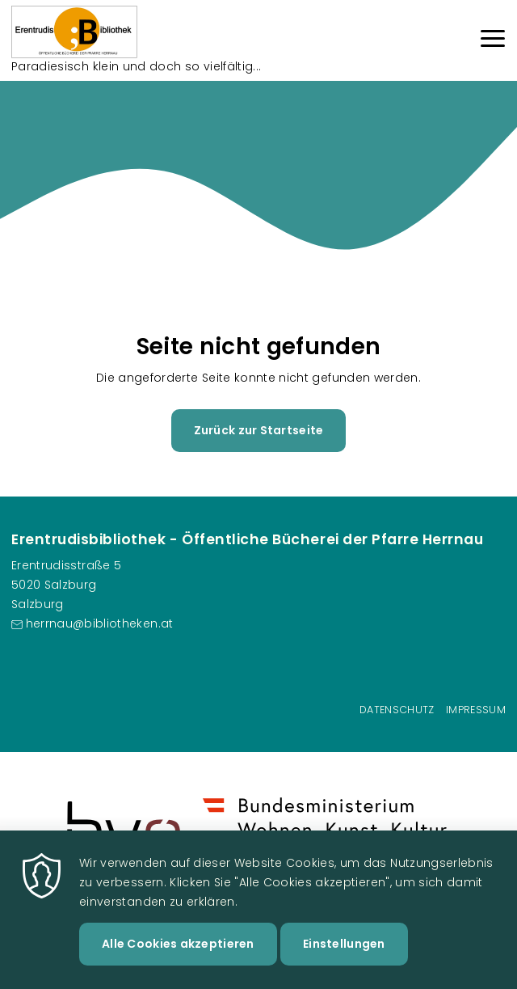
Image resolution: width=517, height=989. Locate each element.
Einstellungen (344, 965)
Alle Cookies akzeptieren (178, 965)
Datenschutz (397, 709)
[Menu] (493, 40)
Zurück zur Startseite (259, 430)
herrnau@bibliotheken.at (100, 623)
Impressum (476, 709)
